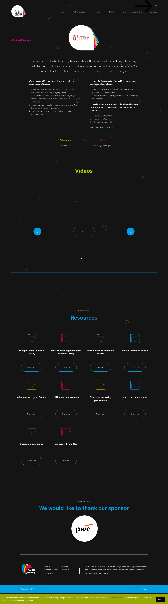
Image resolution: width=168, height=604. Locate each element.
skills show (96, 12)
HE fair (112, 12)
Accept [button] (160, 599)
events (65, 567)
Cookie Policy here (116, 598)
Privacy (145, 589)
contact (153, 12)
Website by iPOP (27, 589)
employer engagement (132, 12)
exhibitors (48, 573)
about (61, 12)
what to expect (78, 12)
